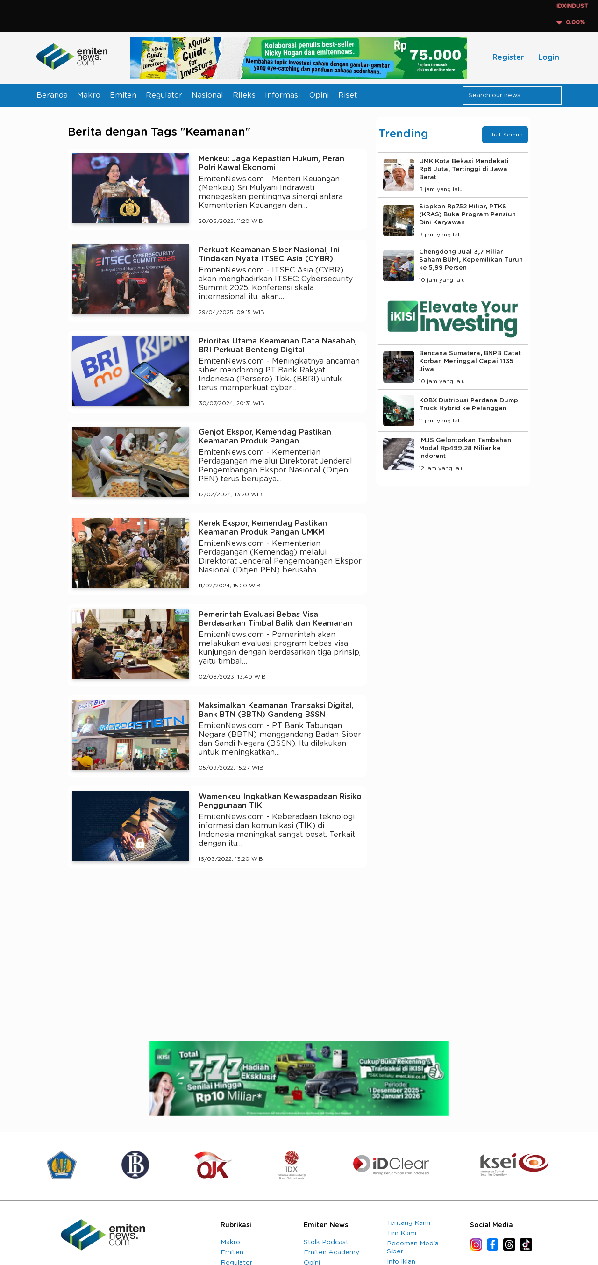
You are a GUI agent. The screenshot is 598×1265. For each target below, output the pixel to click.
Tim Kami (401, 1233)
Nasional (207, 95)
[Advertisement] (217, 961)
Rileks (244, 95)
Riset (347, 95)
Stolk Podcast (326, 1242)
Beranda (52, 95)
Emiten (123, 95)
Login (548, 57)
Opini (319, 95)
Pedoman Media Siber (413, 1247)
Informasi (282, 95)
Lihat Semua (505, 134)
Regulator (164, 95)
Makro (88, 95)
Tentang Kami (408, 1223)
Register (508, 57)
